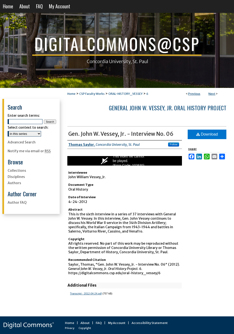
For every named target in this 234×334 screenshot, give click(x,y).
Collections (17, 170)
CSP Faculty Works (92, 94)
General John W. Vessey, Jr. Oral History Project (167, 107)
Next (211, 94)
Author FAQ (17, 202)
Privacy (69, 328)
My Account (116, 323)
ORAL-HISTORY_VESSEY (125, 94)
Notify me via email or (29, 151)
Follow (173, 144)
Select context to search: (28, 127)
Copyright (85, 328)
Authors (14, 183)
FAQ (99, 323)
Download (207, 134)
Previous (194, 94)
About (85, 323)
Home (71, 94)
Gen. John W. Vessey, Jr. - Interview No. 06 (120, 134)
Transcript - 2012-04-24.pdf (86, 293)
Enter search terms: (24, 115)
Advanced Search (22, 142)
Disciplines (16, 177)
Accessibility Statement (150, 323)
